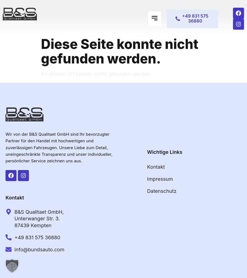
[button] (154, 19)
